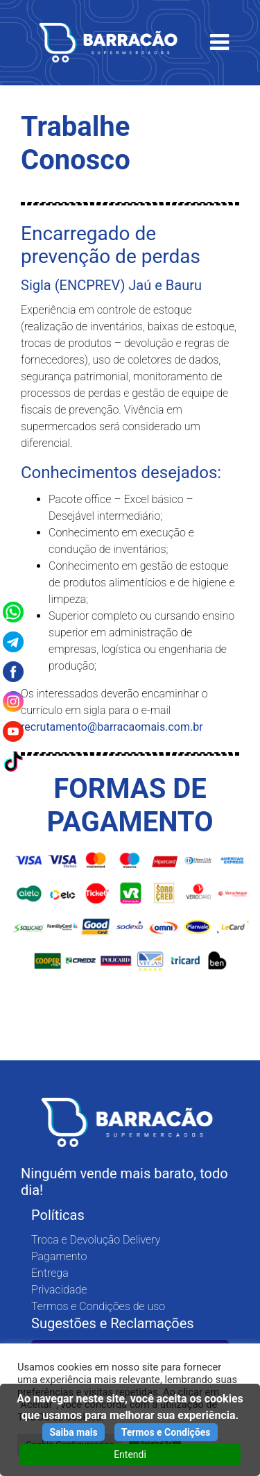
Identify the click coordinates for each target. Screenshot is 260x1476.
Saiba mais (73, 1432)
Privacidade (59, 1289)
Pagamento (59, 1256)
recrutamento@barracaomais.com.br (112, 726)
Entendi (130, 1454)
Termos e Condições (166, 1432)
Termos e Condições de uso (98, 1306)
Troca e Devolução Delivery (95, 1239)
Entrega (50, 1273)
